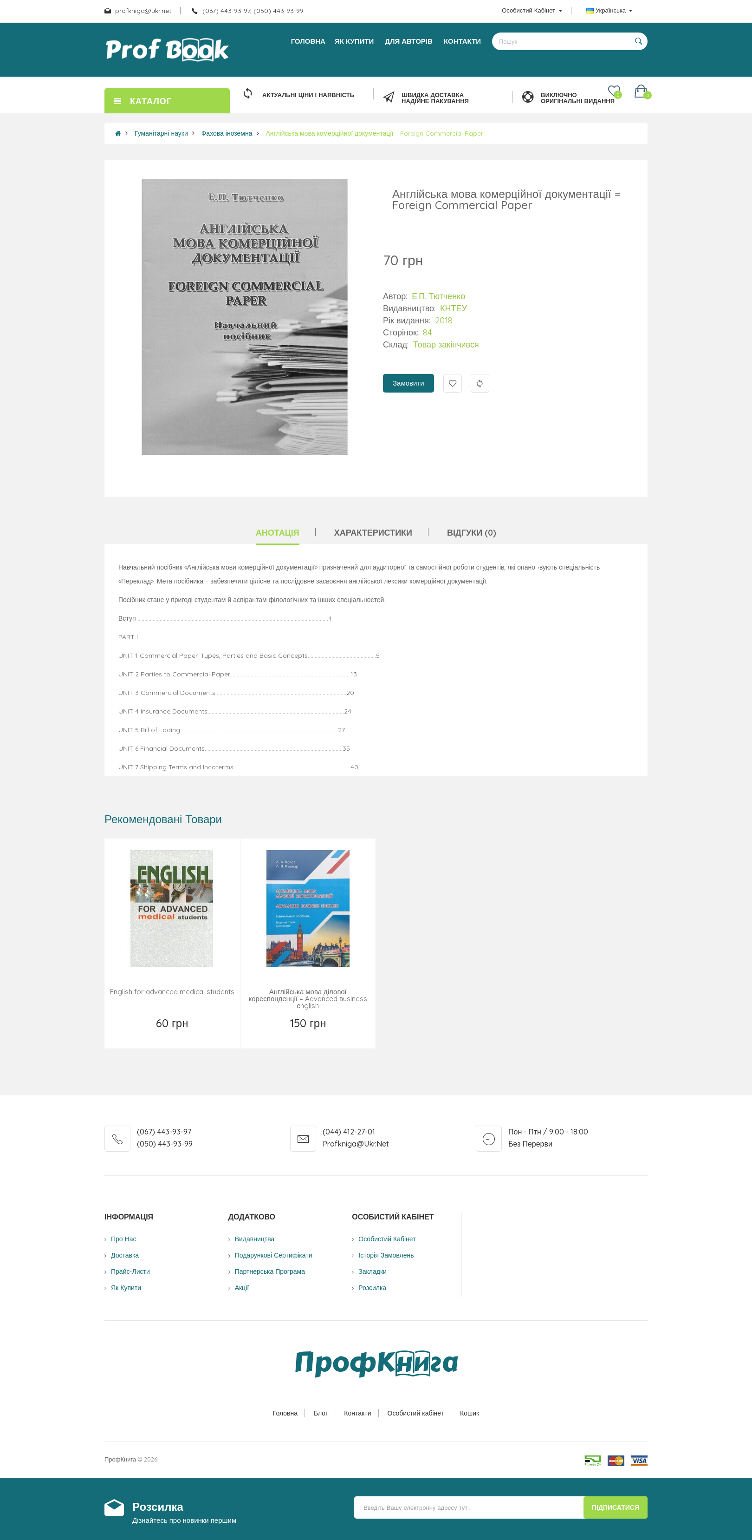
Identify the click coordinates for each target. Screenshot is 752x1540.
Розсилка (372, 1288)
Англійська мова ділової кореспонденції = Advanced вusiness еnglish (308, 998)
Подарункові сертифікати (273, 1255)
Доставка (125, 1255)
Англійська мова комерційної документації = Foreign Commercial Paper (375, 133)
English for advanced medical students (172, 991)
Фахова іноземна (227, 133)
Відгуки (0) (471, 532)
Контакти (357, 1413)
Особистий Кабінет (386, 1239)
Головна (285, 1413)
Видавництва (255, 1239)
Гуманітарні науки (161, 133)
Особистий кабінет (416, 1413)
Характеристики (373, 532)
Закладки (372, 1271)
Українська (609, 10)
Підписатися (615, 1507)
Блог (321, 1413)
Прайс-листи (130, 1271)
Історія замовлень (386, 1255)
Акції (242, 1288)
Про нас (123, 1239)
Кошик (469, 1413)
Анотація (277, 532)
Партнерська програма (270, 1271)
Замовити (408, 383)
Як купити (126, 1288)
